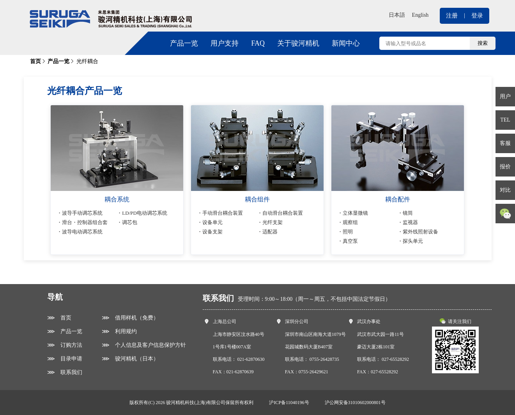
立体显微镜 (355, 213)
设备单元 (212, 222)
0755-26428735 (324, 359)
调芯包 (129, 222)
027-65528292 (395, 359)
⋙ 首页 (59, 318)
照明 (348, 232)
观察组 (350, 222)
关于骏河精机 (298, 43)
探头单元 (413, 241)
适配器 (270, 232)
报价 (505, 167)
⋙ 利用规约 (119, 331)
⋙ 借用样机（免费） (130, 318)
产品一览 (184, 43)
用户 (505, 96)
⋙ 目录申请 (64, 359)
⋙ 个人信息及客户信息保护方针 (144, 345)
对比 (505, 190)
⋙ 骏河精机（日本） (130, 359)
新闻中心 (346, 43)
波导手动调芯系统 (82, 213)
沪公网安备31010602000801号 (355, 402)
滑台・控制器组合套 (85, 222)
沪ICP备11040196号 (289, 402)
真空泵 (350, 241)
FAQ (258, 43)
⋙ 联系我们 (64, 372)
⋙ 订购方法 (64, 345)
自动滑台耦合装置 (282, 213)
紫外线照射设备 (420, 232)
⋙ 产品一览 (64, 331)
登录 (477, 15)
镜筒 (408, 213)
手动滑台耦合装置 (222, 213)
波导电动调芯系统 (82, 232)
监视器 (410, 222)
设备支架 (212, 232)
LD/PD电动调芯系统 (144, 213)
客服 (505, 143)
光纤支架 (272, 222)
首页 (35, 61)
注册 (452, 15)
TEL (505, 120)
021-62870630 (251, 359)
